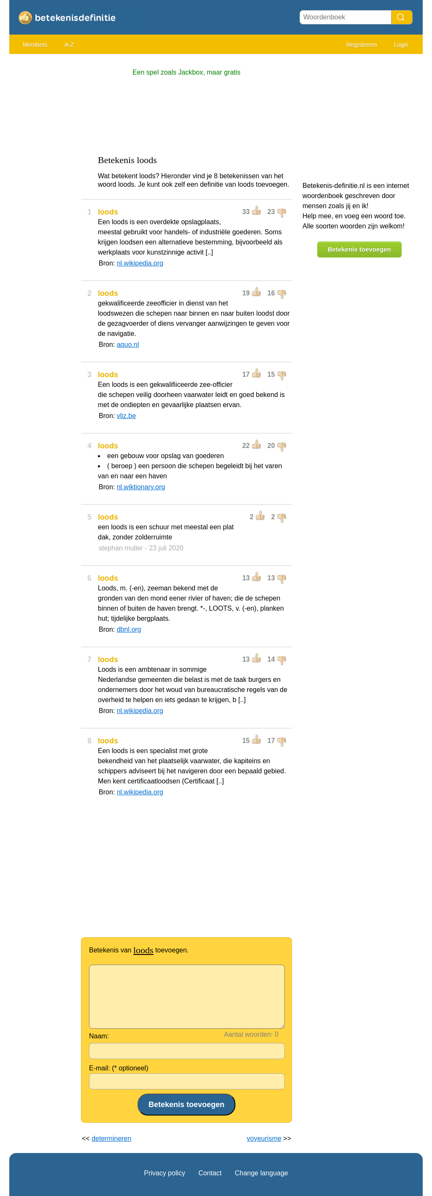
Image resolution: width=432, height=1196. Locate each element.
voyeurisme (264, 1138)
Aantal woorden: (248, 1034)
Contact (209, 1173)
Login (401, 44)
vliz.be (126, 415)
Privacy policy (164, 1173)
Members (35, 44)
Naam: (99, 1036)
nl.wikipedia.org (140, 263)
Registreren (361, 44)
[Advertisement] (43, 185)
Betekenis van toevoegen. (139, 950)
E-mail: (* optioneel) (118, 1068)
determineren (111, 1138)
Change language (261, 1173)
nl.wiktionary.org (141, 487)
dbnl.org (129, 629)
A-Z (69, 44)
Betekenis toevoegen (359, 249)
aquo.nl (128, 344)
